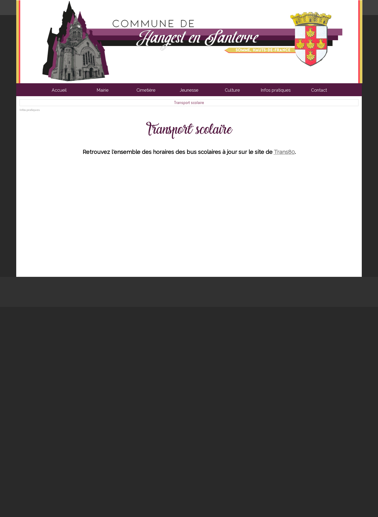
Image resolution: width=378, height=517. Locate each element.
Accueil (59, 90)
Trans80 (284, 151)
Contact (319, 90)
